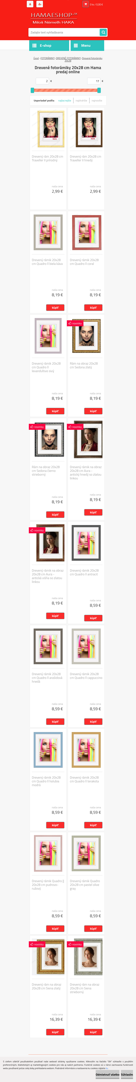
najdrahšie (81, 100)
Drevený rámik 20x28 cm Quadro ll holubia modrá (46, 781)
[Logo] (54, 18)
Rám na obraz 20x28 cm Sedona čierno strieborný (46, 470)
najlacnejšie (64, 100)
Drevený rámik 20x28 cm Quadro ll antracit (84, 572)
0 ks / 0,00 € (96, 4)
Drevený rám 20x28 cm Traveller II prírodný (47, 158)
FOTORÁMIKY (48, 58)
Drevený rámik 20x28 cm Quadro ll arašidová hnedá (47, 677)
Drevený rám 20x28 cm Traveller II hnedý (85, 158)
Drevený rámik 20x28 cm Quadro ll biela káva (47, 262)
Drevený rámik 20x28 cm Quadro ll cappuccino (86, 676)
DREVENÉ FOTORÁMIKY (68, 58)
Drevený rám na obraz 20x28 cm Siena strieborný (84, 988)
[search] (103, 32)
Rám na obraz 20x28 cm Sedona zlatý (84, 365)
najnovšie (97, 100)
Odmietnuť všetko (107, 1074)
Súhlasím (127, 1074)
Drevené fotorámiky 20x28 (83, 59)
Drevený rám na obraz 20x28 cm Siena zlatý (46, 986)
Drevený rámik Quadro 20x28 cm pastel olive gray (85, 884)
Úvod (36, 58)
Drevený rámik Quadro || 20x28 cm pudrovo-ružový (48, 884)
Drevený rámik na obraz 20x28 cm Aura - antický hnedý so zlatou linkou (86, 472)
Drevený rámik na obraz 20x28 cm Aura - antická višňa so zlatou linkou (47, 576)
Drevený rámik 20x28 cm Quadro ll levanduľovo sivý (46, 367)
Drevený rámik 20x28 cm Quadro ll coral (84, 262)
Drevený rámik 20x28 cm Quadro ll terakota (84, 779)
